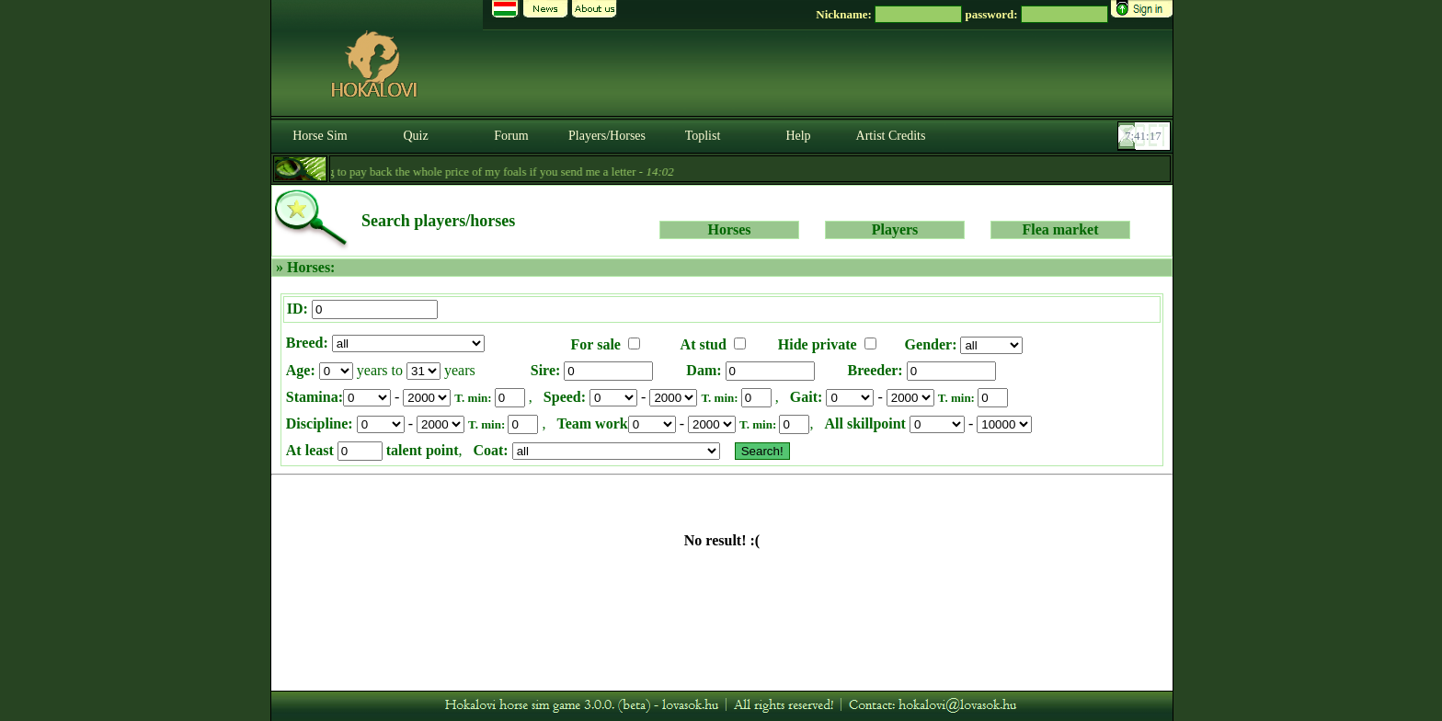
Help (797, 136)
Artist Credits (891, 136)
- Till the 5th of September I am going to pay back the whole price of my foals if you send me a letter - (404, 171)
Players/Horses (607, 136)
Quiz (415, 136)
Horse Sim (320, 136)
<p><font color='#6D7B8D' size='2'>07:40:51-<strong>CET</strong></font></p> (1146, 136)
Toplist (703, 136)
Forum (511, 136)
